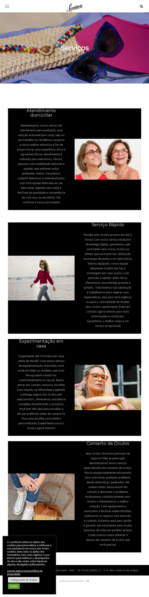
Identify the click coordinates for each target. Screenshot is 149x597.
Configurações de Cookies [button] (23, 580)
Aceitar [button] (14, 586)
